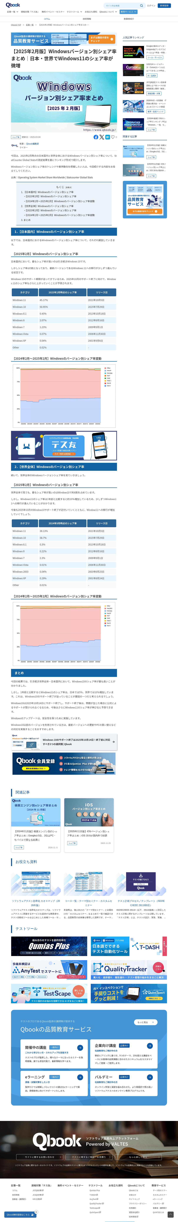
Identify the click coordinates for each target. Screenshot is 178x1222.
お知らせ (132, 1195)
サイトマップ (134, 1199)
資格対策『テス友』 (30, 11)
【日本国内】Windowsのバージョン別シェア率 (49, 192)
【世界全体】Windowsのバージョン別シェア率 (49, 206)
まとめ (27, 220)
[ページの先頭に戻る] (171, 1215)
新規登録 (164, 5)
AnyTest (94, 1199)
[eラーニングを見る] (80, 1077)
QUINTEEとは (158, 1212)
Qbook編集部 (32, 143)
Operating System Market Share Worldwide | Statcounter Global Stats (55, 177)
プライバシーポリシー (138, 1203)
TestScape (95, 1208)
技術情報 (87, 18)
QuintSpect (95, 1212)
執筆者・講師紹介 (19, 1199)
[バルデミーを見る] (150, 1077)
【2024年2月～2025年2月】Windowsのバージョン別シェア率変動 (60, 201)
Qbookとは (133, 1190)
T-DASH (94, 1195)
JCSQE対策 (38, 1195)
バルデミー (158, 1203)
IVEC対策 (37, 1199)
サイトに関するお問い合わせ (39, 1157)
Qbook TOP (16, 24)
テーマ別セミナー (160, 1190)
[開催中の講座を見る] (80, 1048)
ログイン (151, 5)
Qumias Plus (95, 1190)
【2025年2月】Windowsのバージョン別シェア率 (51, 196)
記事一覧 (11, 11)
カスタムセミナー (160, 1195)
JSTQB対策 (38, 1190)
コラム (47, 18)
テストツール (73, 11)
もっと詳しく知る (138, 1157)
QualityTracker (97, 1203)
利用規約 (132, 1208)
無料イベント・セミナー (53, 11)
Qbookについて (106, 11)
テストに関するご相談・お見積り (89, 1157)
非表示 (68, 187)
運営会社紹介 (134, 1212)
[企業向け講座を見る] (150, 1046)
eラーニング (158, 1199)
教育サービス (127, 11)
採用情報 (133, 1216)
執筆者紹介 (129, 18)
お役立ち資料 (91, 11)
